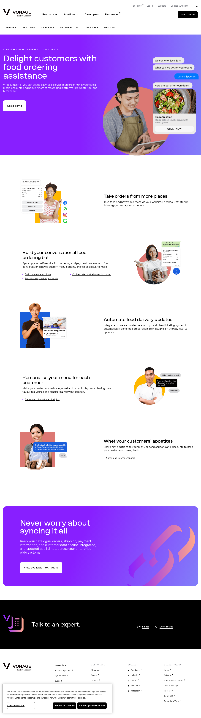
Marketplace (60, 665)
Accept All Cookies (64, 706)
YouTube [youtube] (135, 686)
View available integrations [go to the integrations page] (41, 567)
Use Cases (91, 27)
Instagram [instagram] (135, 691)
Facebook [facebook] (135, 670)
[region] (57, 698)
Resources (111, 14)
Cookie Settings (171, 685)
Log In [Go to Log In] (150, 6)
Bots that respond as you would (41, 278)
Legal (166, 670)
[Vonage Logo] (17, 13)
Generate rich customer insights (42, 399)
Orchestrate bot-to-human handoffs (91, 274)
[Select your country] (179, 6)
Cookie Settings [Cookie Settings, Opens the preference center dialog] (15, 705)
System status (61, 676)
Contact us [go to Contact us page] (166, 626)
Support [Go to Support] (162, 6)
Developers (92, 14)
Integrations (69, 27)
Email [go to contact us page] (145, 626)
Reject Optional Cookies (92, 706)
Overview (10, 27)
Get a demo (14, 105)
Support (58, 681)
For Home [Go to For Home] (136, 6)
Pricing (109, 27)
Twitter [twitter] (134, 680)
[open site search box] (197, 6)
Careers (94, 680)
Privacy (167, 675)
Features (28, 27)
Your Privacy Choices (173, 680)
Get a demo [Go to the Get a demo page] (188, 14)
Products (48, 14)
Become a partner (63, 671)
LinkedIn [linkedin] (134, 675)
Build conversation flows (38, 274)
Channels (47, 27)
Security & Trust (171, 701)
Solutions (69, 14)
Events (94, 675)
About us (95, 670)
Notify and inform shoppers (120, 458)
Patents (167, 691)
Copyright (168, 696)
